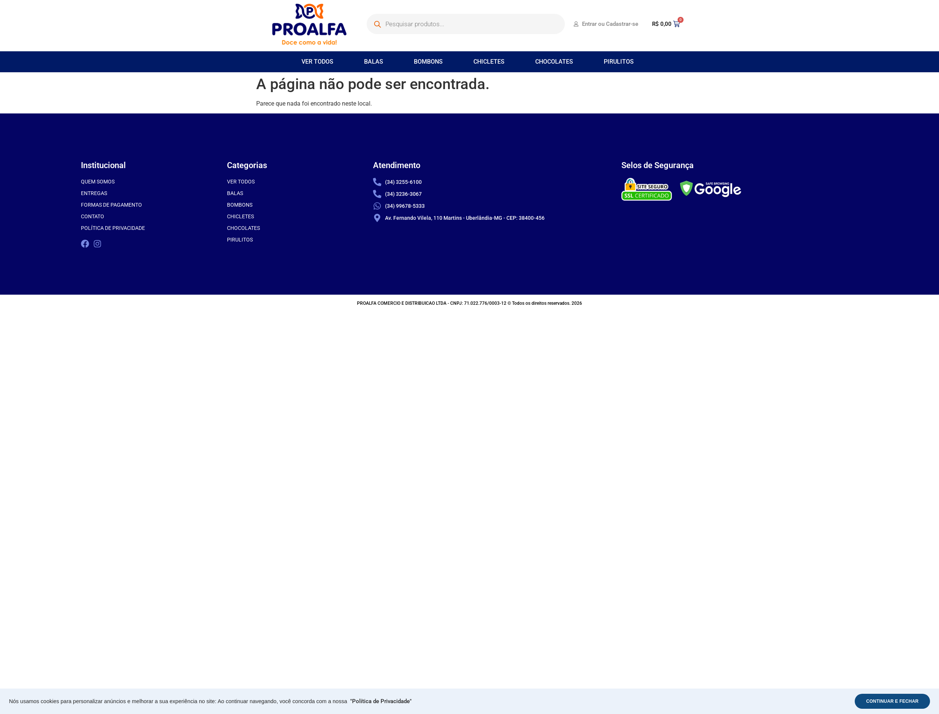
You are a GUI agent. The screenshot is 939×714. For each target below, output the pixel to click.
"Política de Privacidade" (381, 701)
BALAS (373, 61)
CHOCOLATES (554, 61)
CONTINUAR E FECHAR (890, 701)
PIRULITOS (619, 61)
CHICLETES (489, 61)
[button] (319, 61)
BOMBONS (428, 61)
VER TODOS (317, 61)
